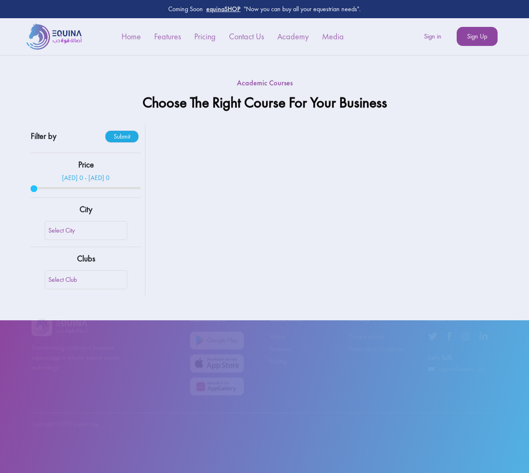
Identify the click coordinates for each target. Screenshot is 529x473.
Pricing (205, 36)
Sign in (432, 36)
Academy (293, 36)
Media (333, 36)
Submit (122, 136)
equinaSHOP (223, 9)
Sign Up (477, 36)
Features (167, 36)
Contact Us (246, 36)
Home (131, 36)
